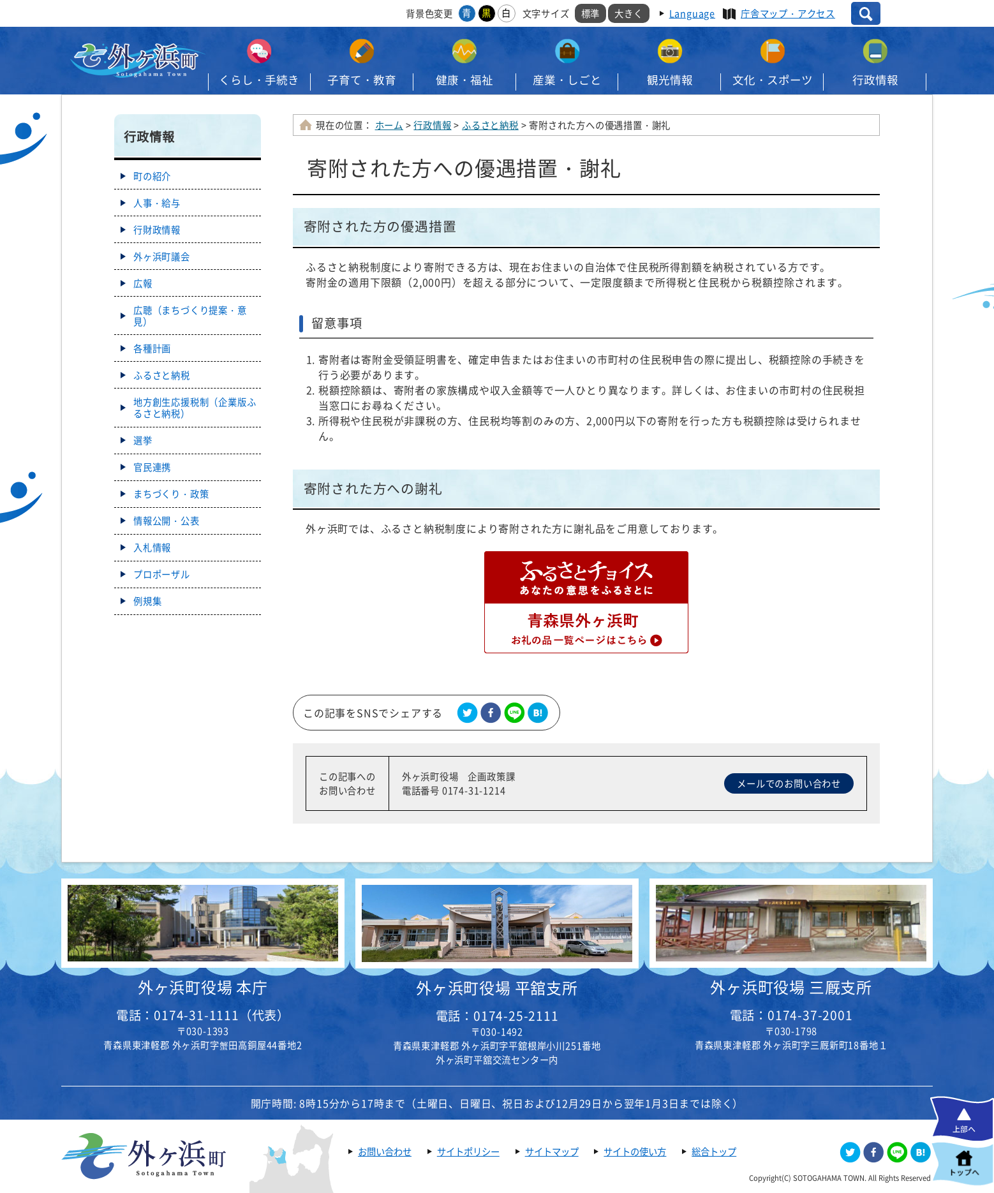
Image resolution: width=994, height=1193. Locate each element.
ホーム (389, 125)
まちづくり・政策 (171, 494)
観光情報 (670, 79)
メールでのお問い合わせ (789, 783)
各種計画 (152, 348)
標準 (590, 13)
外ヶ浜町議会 (161, 256)
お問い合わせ (385, 1152)
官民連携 (152, 467)
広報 (142, 283)
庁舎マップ (788, 13)
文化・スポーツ (772, 79)
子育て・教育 (361, 79)
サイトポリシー (468, 1152)
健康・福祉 (464, 79)
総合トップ (714, 1152)
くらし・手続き (259, 79)
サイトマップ (552, 1152)
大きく (628, 13)
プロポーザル (161, 574)
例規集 (147, 601)
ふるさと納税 (490, 125)
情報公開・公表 (166, 521)
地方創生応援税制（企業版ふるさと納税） (194, 407)
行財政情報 (157, 230)
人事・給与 (157, 203)
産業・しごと (567, 79)
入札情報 (152, 547)
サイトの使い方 (635, 1152)
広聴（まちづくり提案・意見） (190, 316)
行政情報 (875, 79)
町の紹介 (152, 176)
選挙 (142, 440)
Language (692, 13)
